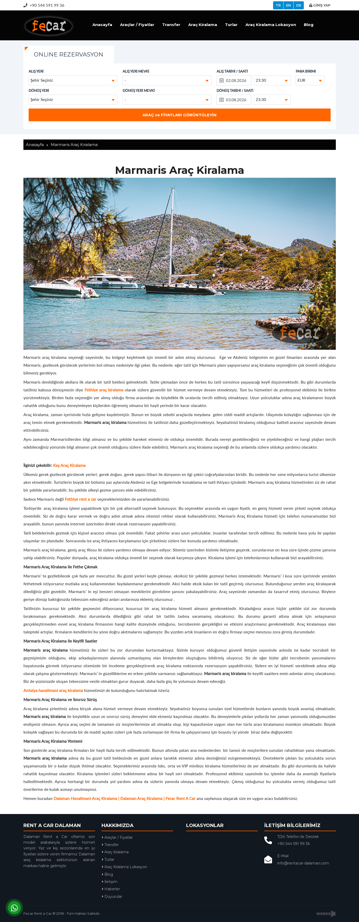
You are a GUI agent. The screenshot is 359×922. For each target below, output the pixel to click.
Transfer (171, 24)
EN (288, 5)
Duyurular (112, 896)
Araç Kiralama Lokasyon (270, 24)
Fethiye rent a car (80, 499)
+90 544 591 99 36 (43, 5)
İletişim (109, 881)
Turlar (231, 24)
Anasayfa (102, 24)
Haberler (111, 889)
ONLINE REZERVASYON (68, 54)
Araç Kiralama (202, 24)
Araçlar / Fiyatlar (137, 24)
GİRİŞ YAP (319, 5)
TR (278, 5)
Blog (308, 24)
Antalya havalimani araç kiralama (53, 690)
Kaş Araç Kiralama (69, 465)
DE (298, 5)
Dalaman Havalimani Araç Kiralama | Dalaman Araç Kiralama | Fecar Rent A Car (125, 798)
